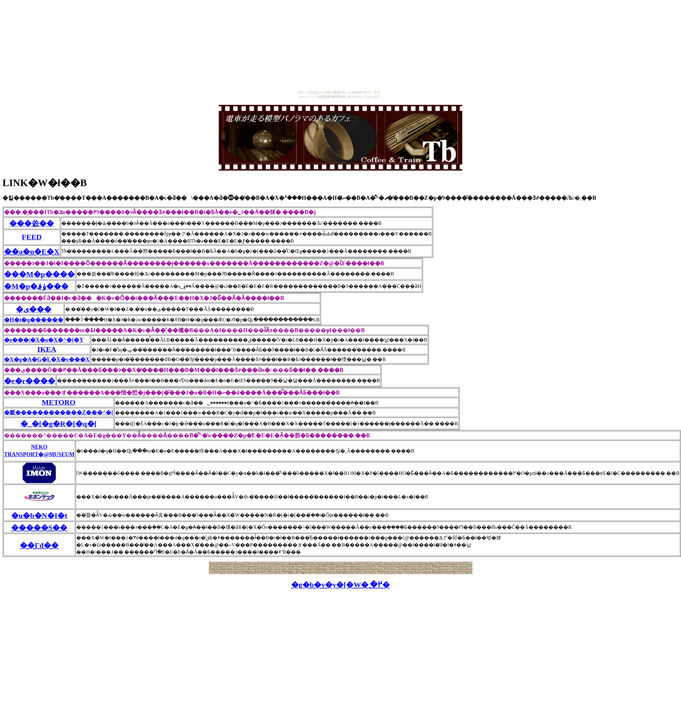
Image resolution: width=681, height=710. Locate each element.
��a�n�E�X (31, 252)
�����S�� (39, 528)
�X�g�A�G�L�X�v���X (47, 359)
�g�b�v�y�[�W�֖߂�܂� (340, 585)
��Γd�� (39, 545)
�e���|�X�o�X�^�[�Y (43, 340)
